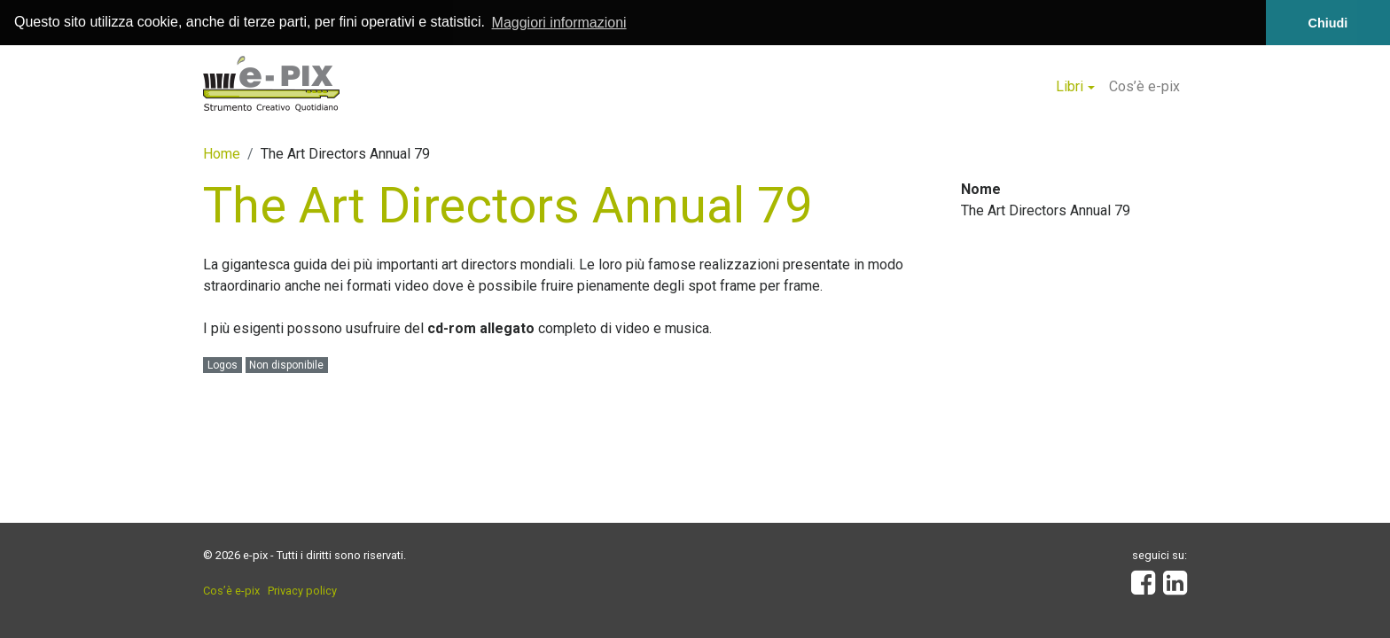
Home (221, 152)
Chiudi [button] (1328, 23)
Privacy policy (302, 590)
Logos (222, 365)
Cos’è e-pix (1144, 85)
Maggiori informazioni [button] (559, 22)
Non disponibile (286, 365)
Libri (1069, 85)
